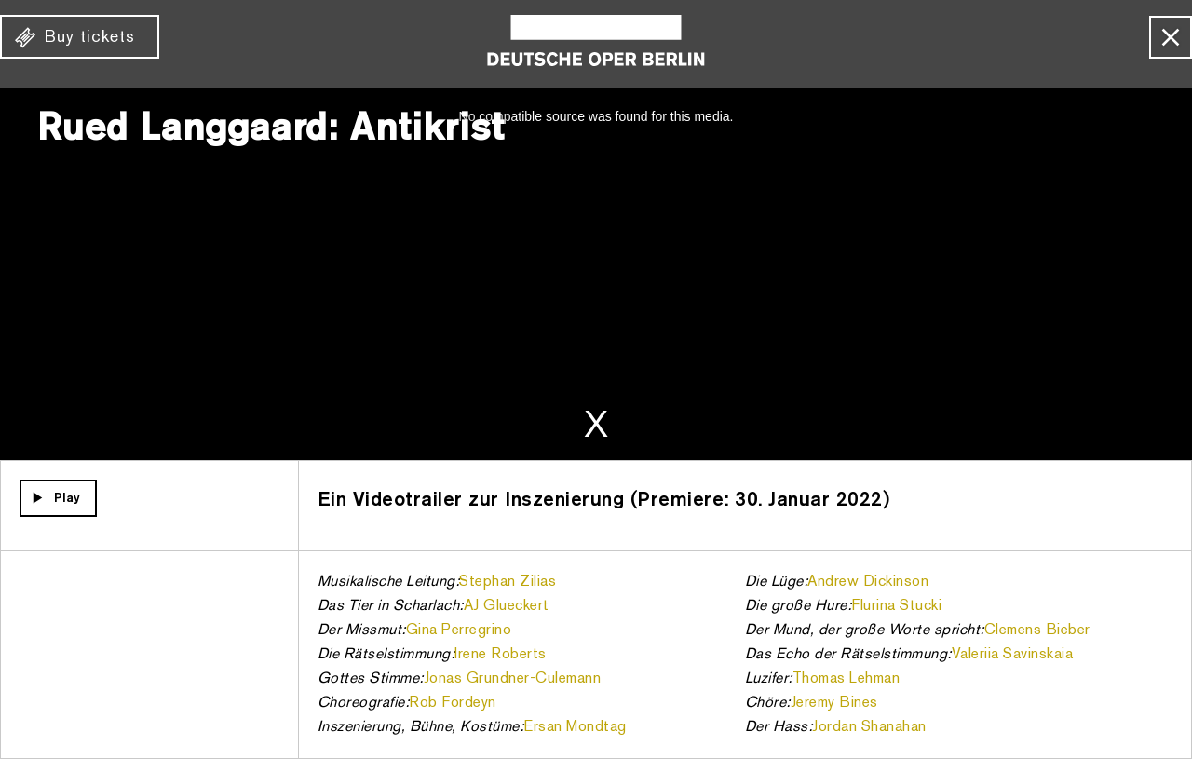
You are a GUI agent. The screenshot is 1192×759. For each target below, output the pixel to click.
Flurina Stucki (896, 606)
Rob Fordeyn (452, 703)
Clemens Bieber (1037, 630)
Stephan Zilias (507, 582)
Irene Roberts (500, 654)
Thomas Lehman (846, 678)
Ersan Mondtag (575, 727)
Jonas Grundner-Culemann (513, 678)
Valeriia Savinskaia (1013, 654)
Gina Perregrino (459, 630)
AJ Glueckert (506, 606)
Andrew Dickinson (867, 582)
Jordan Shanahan (869, 727)
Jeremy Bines (834, 703)
